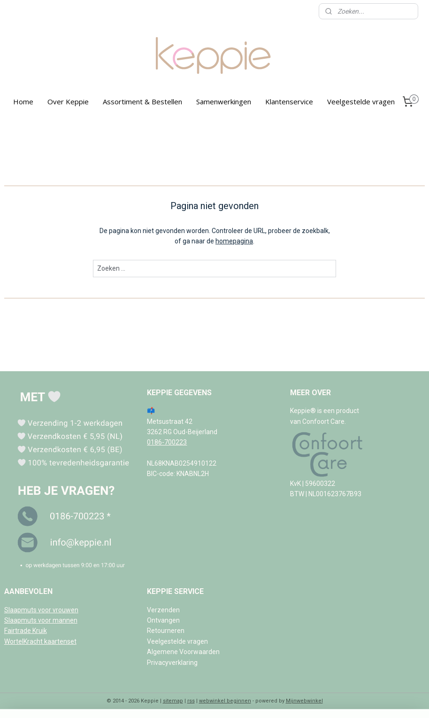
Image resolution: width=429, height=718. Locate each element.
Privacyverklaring (172, 662)
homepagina (234, 241)
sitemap (173, 701)
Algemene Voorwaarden (183, 652)
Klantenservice (289, 101)
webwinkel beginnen (225, 701)
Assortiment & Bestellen (142, 101)
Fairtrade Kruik (25, 630)
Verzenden (163, 610)
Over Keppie (68, 101)
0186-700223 (167, 442)
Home (23, 101)
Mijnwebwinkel (304, 701)
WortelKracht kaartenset (40, 641)
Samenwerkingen (223, 101)
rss (191, 701)
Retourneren (165, 630)
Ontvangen (163, 620)
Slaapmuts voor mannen (40, 620)
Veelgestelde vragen (361, 101)
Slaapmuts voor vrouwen (41, 610)
